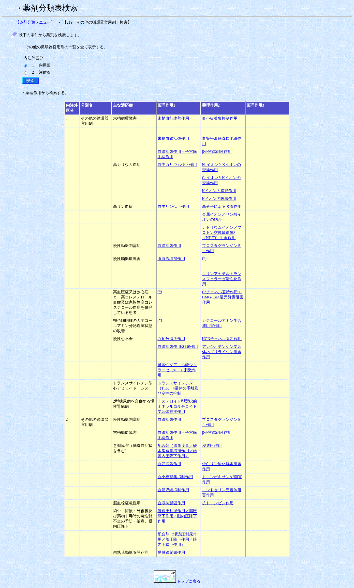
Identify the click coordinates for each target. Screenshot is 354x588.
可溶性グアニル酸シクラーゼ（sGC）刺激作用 (177, 370)
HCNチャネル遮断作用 (222, 339)
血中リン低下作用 (173, 206)
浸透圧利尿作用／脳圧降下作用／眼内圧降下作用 (177, 516)
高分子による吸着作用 (221, 206)
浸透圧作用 (212, 445)
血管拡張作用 (169, 246)
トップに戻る (177, 581)
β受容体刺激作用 (217, 151)
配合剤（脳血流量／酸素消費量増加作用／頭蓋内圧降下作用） (177, 450)
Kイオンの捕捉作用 (219, 191)
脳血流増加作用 (171, 259)
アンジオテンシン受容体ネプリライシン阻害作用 (221, 351)
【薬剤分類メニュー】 (35, 22)
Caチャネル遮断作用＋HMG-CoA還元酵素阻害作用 (223, 297)
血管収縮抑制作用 (173, 490)
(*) (204, 258)
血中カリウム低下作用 (177, 165)
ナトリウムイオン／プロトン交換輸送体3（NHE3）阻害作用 (221, 232)
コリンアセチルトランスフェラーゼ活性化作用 (221, 279)
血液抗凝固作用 (171, 503)
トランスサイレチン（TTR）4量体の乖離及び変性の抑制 (178, 388)
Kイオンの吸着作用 (219, 198)
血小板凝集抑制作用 (219, 118)
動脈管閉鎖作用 (171, 552)
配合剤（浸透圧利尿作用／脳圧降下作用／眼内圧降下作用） (177, 539)
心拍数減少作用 (171, 339)
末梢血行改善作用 (173, 118)
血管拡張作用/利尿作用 (178, 346)
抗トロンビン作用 (218, 503)
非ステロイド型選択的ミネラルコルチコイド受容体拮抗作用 (177, 406)
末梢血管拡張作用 (173, 138)
